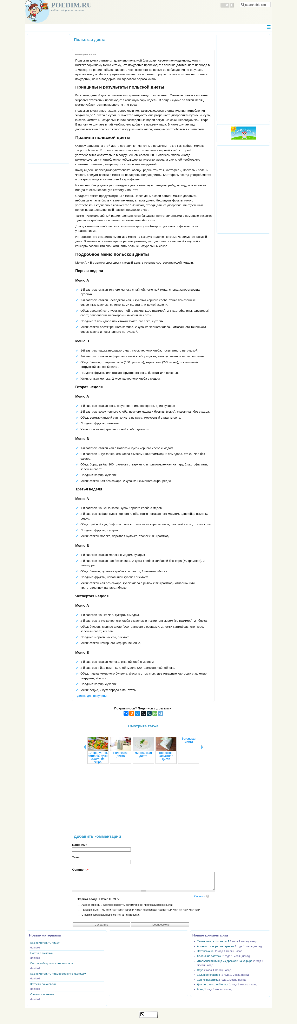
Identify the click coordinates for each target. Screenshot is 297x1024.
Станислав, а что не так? (213, 941)
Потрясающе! (205, 951)
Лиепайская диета (143, 754)
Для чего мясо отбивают (212, 984)
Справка (199, 896)
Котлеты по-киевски (43, 984)
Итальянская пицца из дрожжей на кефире (224, 960)
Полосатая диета (120, 754)
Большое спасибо (209, 974)
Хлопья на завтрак (209, 956)
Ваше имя (79, 844)
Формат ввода (87, 899)
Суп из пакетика (207, 979)
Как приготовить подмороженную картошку (58, 973)
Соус (200, 970)
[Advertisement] (143, 801)
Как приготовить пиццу (45, 942)
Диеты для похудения (92, 695)
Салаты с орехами (42, 994)
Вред (200, 989)
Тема (76, 857)
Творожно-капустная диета (166, 756)
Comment (80, 869)
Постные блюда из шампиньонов (51, 963)
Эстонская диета (188, 740)
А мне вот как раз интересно (215, 946)
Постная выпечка (41, 953)
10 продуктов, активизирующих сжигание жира (100, 757)
